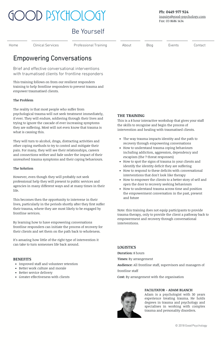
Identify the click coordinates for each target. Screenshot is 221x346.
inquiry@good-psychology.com (182, 16)
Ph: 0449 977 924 (173, 11)
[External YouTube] (162, 81)
